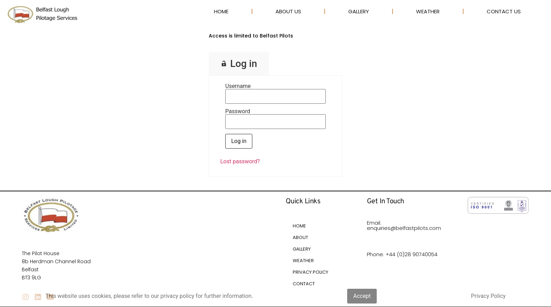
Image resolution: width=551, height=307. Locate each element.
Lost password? (240, 161)
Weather (428, 11)
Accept (362, 296)
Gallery (358, 11)
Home (221, 11)
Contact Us (504, 11)
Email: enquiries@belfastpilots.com (404, 225)
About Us (288, 11)
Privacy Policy (488, 296)
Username (238, 86)
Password (237, 111)
